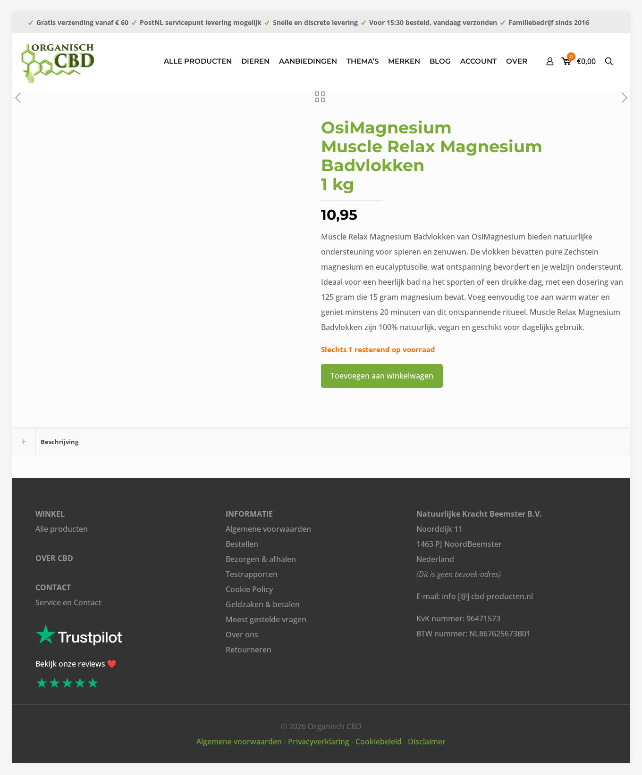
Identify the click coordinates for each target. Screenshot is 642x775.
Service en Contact (68, 602)
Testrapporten (252, 574)
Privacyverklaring (318, 741)
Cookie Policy (249, 589)
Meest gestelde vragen (266, 619)
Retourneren (248, 649)
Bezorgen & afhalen (261, 559)
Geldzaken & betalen (263, 604)
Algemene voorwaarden (268, 529)
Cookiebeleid (378, 741)
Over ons (242, 634)
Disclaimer (427, 741)
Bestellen (242, 544)
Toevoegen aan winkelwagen (381, 376)
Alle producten (61, 529)
